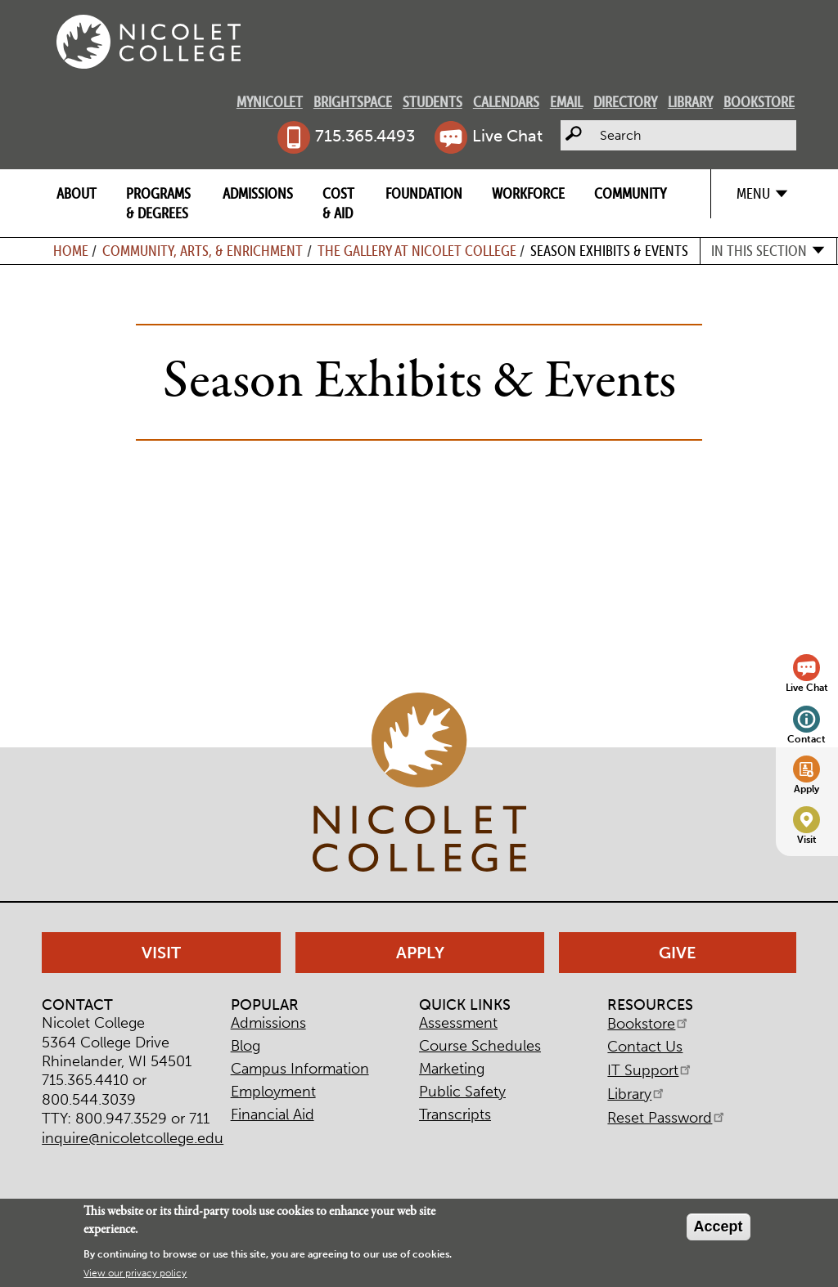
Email (566, 101)
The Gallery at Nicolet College (417, 250)
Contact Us (645, 1047)
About (76, 193)
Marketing (451, 1069)
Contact (806, 739)
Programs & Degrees (158, 203)
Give (677, 952)
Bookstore (759, 101)
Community (630, 193)
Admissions (258, 193)
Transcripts (455, 1114)
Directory (625, 101)
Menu (753, 193)
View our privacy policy (135, 1273)
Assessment (458, 1023)
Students (432, 101)
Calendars (506, 101)
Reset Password (667, 1118)
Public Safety (462, 1092)
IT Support (650, 1070)
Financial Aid (272, 1114)
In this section (759, 250)
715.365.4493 (365, 136)
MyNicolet (270, 101)
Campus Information (300, 1069)
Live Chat (507, 136)
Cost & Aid (338, 203)
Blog (245, 1046)
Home (70, 250)
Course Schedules (480, 1046)
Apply (806, 789)
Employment (273, 1092)
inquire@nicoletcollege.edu (132, 1138)
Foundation (423, 193)
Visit (807, 839)
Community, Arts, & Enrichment (202, 250)
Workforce (528, 193)
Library (690, 101)
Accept (718, 1226)
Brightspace (352, 101)
